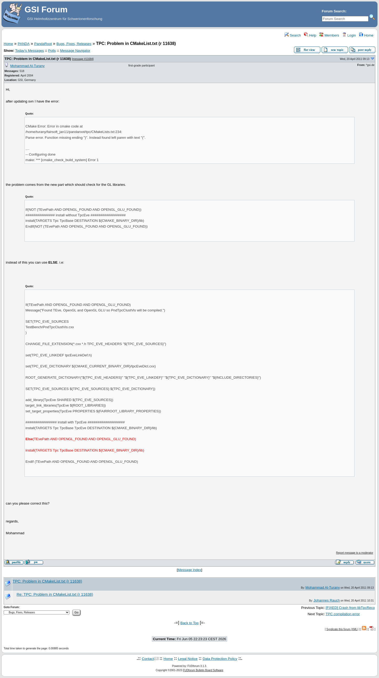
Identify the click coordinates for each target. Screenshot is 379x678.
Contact (148, 659)
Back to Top (189, 623)
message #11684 (83, 59)
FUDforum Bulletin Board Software (203, 670)
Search (293, 35)
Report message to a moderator (354, 552)
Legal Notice (187, 659)
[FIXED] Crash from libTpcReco (350, 608)
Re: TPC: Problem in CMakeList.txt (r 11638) (55, 594)
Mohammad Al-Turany (27, 66)
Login (349, 35)
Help (310, 35)
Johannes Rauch (326, 600)
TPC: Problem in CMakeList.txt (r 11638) (37, 59)
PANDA (23, 44)
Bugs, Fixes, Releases (74, 44)
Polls (52, 51)
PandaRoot (43, 44)
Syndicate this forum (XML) (342, 629)
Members (329, 35)
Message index (189, 570)
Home (366, 35)
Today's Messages (29, 51)
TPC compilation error (343, 614)
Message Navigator (75, 51)
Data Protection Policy (220, 659)
